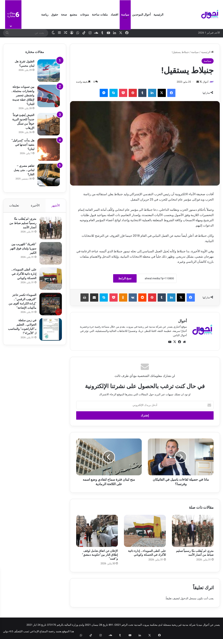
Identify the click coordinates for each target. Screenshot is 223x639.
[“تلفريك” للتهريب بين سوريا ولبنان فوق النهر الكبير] (48, 255)
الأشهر (56, 205)
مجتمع (73, 14)
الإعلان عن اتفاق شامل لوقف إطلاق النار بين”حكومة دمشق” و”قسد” (100, 555)
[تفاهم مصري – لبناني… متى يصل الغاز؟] (48, 175)
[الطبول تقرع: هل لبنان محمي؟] (48, 70)
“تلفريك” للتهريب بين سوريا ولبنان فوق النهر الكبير (21, 250)
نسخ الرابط (125, 278)
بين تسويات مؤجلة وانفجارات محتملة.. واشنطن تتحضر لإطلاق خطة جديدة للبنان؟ (22, 95)
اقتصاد (114, 14)
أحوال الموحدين (141, 14)
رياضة (44, 14)
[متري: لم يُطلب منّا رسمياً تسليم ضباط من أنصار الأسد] (193, 531)
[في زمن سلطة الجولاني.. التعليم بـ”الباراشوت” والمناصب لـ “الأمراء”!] (48, 331)
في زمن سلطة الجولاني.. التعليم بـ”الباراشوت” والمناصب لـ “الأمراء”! (24, 331)
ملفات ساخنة (100, 14)
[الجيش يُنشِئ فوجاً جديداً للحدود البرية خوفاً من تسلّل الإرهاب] (48, 124)
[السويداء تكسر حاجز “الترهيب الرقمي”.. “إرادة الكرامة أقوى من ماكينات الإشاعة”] (48, 306)
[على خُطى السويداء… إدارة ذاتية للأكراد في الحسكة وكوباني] (145, 531)
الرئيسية (158, 14)
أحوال (203, 81)
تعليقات (14, 205)
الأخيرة (35, 205)
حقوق (54, 14)
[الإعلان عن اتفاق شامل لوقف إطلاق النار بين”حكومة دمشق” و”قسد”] (97, 531)
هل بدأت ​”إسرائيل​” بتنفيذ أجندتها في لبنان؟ (22, 145)
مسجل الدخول (188, 598)
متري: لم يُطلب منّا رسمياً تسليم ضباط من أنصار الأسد (23, 225)
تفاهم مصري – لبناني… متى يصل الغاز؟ (24, 170)
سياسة (125, 14)
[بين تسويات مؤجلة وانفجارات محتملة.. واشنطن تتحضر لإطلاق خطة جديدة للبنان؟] (48, 96)
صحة (64, 14)
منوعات (84, 14)
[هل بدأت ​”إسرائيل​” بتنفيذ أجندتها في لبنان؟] (48, 149)
